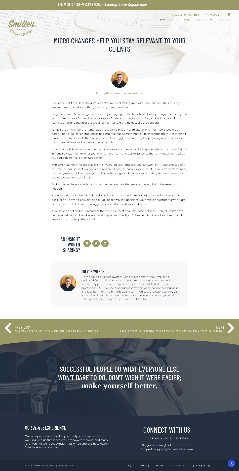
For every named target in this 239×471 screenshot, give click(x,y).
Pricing (204, 20)
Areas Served (178, 465)
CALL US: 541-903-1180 (185, 14)
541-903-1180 (179, 438)
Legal (130, 465)
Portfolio (168, 20)
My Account (213, 14)
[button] (87, 243)
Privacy (145, 465)
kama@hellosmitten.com (173, 445)
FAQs (187, 19)
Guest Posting (202, 465)
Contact (225, 19)
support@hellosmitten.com (173, 449)
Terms (160, 465)
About (147, 20)
